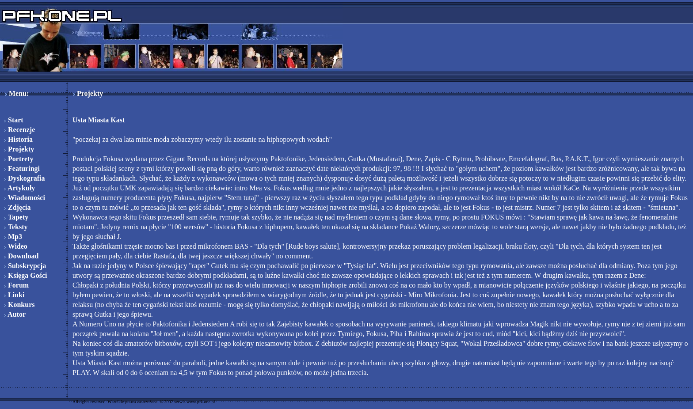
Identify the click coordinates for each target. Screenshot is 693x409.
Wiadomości (24, 197)
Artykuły (19, 188)
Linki (14, 295)
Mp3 (13, 236)
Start (13, 120)
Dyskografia (24, 178)
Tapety (16, 217)
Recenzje (19, 129)
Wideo (15, 246)
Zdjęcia (17, 207)
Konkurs (19, 304)
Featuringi (22, 168)
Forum (16, 285)
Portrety (18, 159)
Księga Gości (25, 275)
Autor (15, 314)
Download (21, 256)
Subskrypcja (25, 265)
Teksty (15, 227)
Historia (18, 139)
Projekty (19, 149)
